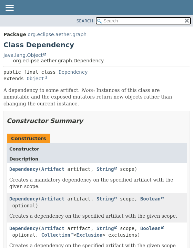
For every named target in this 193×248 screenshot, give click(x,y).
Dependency (73, 72)
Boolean (150, 199)
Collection (55, 235)
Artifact (52, 169)
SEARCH (85, 21)
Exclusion (89, 235)
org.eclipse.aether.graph (57, 34)
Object (35, 78)
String (105, 169)
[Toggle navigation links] (9, 8)
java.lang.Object (23, 55)
